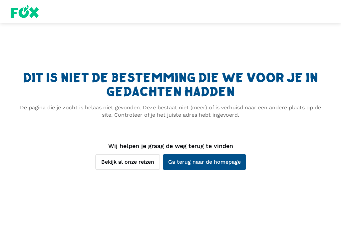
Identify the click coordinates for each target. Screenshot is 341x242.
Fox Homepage (25, 11)
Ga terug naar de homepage (204, 162)
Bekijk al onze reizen (127, 162)
